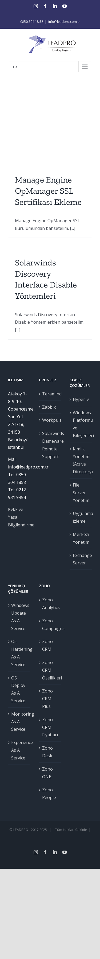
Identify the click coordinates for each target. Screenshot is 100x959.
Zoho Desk (47, 752)
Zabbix (49, 407)
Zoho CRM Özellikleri (50, 670)
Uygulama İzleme (81, 517)
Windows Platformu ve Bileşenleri (81, 424)
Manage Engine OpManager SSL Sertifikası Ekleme (48, 191)
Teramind (50, 394)
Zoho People (49, 793)
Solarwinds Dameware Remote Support (50, 444)
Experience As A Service (19, 750)
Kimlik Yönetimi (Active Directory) (81, 460)
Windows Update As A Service (19, 616)
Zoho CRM (47, 645)
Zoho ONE (47, 773)
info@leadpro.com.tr (64, 21)
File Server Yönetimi (81, 492)
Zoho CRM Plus (47, 698)
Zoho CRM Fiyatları (50, 727)
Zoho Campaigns (50, 624)
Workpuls (50, 420)
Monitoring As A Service (19, 721)
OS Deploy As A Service (18, 689)
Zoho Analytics (50, 603)
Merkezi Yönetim (81, 538)
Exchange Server (81, 559)
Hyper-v (81, 399)
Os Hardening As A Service (19, 653)
